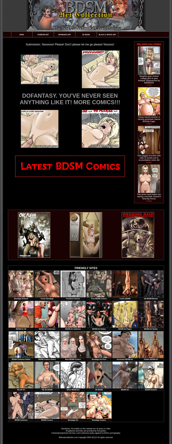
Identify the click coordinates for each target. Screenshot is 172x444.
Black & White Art (107, 35)
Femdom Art (43, 35)
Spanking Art (64, 35)
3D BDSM (86, 35)
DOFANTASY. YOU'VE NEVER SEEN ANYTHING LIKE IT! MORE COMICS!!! (70, 98)
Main (22, 35)
